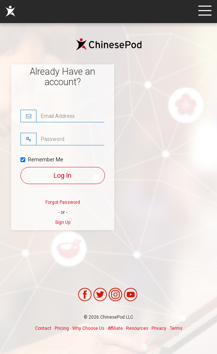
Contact (43, 328)
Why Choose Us (88, 328)
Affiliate (115, 328)
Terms (176, 328)
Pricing (62, 328)
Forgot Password (62, 202)
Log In (62, 175)
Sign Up (62, 222)
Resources (137, 328)
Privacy (158, 328)
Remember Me (41, 159)
